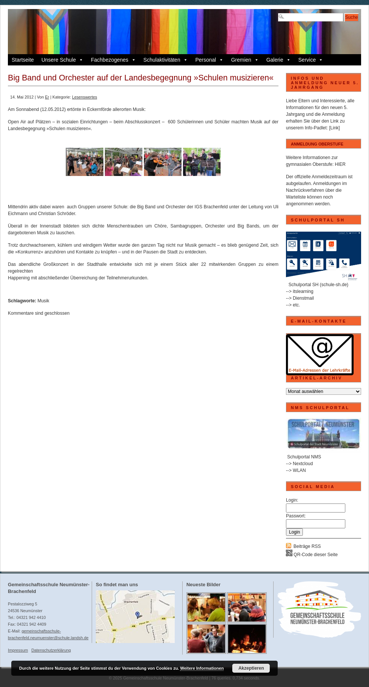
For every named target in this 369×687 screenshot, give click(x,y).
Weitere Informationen (202, 668)
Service (311, 60)
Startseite (23, 60)
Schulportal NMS (304, 457)
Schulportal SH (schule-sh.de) (318, 284)
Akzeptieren (251, 668)
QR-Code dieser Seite (312, 554)
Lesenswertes (84, 97)
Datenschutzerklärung (51, 650)
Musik (43, 300)
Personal (209, 60)
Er (47, 97)
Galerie (278, 60)
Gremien (245, 60)
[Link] (334, 127)
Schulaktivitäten (166, 60)
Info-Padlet (316, 127)
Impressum (18, 650)
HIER (340, 164)
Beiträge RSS (307, 546)
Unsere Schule (62, 60)
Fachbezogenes (113, 60)
